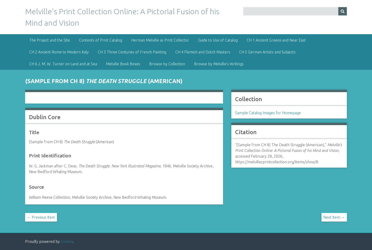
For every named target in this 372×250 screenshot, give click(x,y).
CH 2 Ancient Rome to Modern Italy (59, 52)
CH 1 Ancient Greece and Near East (276, 40)
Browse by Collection (167, 64)
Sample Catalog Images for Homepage (268, 113)
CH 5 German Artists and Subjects (267, 52)
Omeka (67, 241)
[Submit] (342, 11)
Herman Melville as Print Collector (160, 40)
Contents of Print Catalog (100, 40)
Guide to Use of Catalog (218, 40)
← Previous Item (41, 217)
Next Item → (334, 217)
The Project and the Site (49, 40)
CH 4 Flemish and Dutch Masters (202, 52)
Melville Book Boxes (123, 64)
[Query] (295, 11)
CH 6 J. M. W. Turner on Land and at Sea (63, 64)
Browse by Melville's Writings (219, 64)
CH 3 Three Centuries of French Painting (132, 52)
